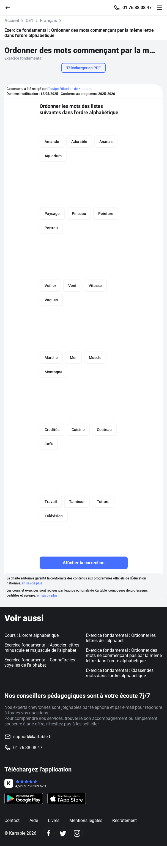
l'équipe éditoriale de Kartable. (69, 89)
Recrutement (124, 820)
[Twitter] (63, 833)
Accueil (11, 20)
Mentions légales (85, 820)
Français (48, 20)
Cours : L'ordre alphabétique (31, 635)
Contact (12, 820)
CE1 (29, 20)
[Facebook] (49, 833)
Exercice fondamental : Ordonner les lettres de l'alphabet (121, 638)
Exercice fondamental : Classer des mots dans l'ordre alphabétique (120, 673)
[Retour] (9, 7)
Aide (33, 820)
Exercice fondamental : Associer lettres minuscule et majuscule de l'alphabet (41, 647)
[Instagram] (77, 833)
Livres (53, 820)
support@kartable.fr (32, 736)
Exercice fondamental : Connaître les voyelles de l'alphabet (39, 662)
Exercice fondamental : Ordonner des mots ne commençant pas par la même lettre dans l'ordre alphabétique (124, 655)
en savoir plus (32, 583)
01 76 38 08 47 (137, 8)
